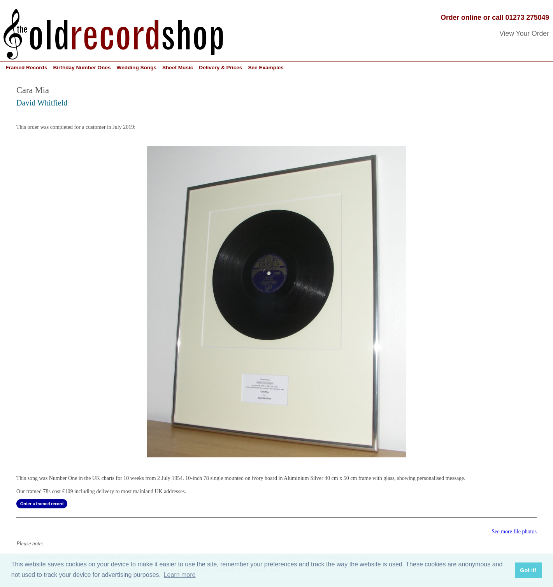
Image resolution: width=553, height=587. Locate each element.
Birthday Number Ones (82, 67)
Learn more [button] (180, 574)
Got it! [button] (528, 570)
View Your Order (524, 33)
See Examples (265, 67)
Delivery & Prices (220, 67)
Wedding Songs (136, 67)
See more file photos (514, 531)
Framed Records (26, 67)
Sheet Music (177, 67)
